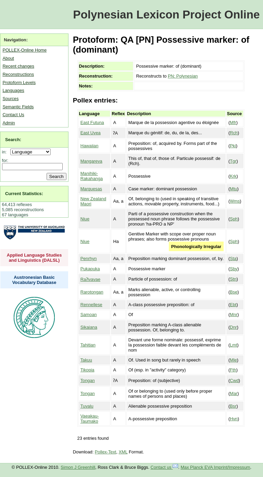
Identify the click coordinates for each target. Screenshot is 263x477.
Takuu (86, 360)
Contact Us (13, 114)
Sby (233, 268)
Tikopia (87, 369)
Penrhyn (88, 258)
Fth (233, 369)
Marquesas (91, 188)
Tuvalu (86, 406)
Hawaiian (89, 145)
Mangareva (91, 161)
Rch (234, 132)
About (8, 58)
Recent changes (18, 66)
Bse (233, 292)
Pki (233, 145)
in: (5, 151)
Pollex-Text (105, 451)
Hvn (234, 418)
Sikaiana (88, 327)
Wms (235, 201)
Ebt (233, 304)
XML (123, 451)
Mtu (233, 188)
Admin (8, 122)
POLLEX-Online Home (24, 50)
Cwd (234, 380)
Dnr (233, 327)
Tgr (233, 161)
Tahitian (88, 344)
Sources (10, 98)
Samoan (88, 314)
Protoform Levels (19, 82)
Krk (233, 176)
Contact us (164, 467)
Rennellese (91, 304)
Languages (13, 90)
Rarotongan (91, 292)
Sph (234, 218)
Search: (13, 139)
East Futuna (92, 122)
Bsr (233, 406)
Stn (233, 279)
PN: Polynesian (183, 76)
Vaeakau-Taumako (89, 418)
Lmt (233, 344)
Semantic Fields (18, 106)
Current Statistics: (24, 193)
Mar (233, 393)
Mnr (233, 314)
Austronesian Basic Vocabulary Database (34, 280)
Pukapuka (90, 268)
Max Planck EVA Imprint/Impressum (215, 467)
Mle (233, 360)
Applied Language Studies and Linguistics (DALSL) (34, 258)
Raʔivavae (90, 279)
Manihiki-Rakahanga (91, 176)
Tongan (87, 380)
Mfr (233, 122)
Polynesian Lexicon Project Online (166, 14)
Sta (233, 258)
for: (5, 160)
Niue (84, 218)
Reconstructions (18, 74)
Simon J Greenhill (78, 467)
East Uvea (90, 132)
